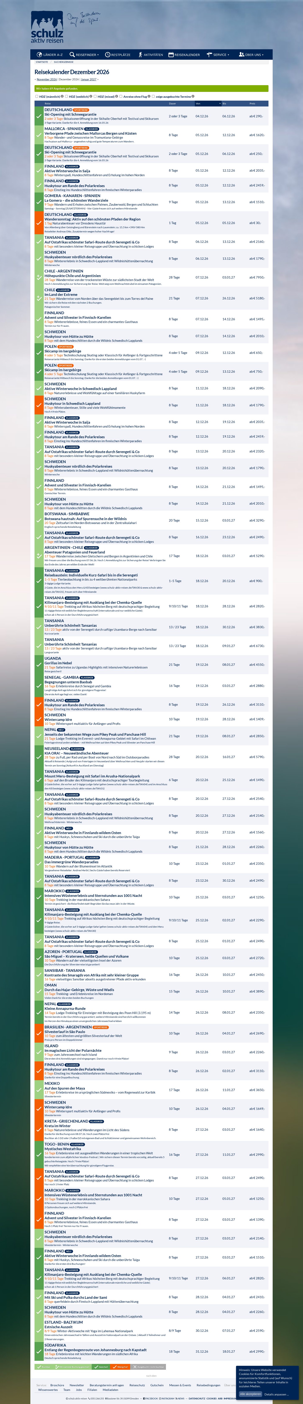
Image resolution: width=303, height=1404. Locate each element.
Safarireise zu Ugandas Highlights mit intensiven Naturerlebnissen (106, 664)
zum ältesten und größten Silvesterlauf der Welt (106, 1033)
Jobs (79, 1389)
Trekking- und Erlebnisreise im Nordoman (106, 991)
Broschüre (57, 1385)
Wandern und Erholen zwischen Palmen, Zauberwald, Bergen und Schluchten (106, 201)
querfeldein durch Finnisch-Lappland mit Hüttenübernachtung (106, 1296)
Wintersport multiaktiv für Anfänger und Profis (106, 719)
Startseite (42, 62)
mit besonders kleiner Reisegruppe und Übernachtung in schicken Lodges (106, 241)
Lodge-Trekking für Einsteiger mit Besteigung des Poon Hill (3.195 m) (106, 1011)
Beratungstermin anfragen (107, 1385)
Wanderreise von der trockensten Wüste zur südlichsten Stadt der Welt (106, 277)
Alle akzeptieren (250, 1394)
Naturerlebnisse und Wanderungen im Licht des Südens (106, 1129)
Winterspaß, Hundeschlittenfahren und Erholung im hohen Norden (106, 170)
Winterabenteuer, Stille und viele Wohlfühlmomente (106, 404)
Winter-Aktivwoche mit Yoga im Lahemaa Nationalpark (106, 1330)
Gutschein (157, 1385)
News (181, 1398)
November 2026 (47, 79)
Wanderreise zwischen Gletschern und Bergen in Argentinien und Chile (106, 555)
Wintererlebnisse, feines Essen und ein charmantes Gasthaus (106, 318)
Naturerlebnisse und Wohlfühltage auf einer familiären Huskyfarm (106, 388)
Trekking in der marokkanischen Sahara (106, 897)
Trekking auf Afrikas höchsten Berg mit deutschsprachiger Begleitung (106, 605)
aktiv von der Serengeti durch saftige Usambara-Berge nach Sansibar (106, 626)
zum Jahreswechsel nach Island (106, 1051)
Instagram (168, 1398)
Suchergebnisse (63, 62)
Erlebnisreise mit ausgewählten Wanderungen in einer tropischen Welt (106, 1154)
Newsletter (77, 1385)
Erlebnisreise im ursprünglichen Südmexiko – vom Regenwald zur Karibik (106, 1089)
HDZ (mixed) (106, 96)
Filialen (92, 1389)
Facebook (152, 1398)
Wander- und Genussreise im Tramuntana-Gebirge (106, 134)
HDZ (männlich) (49, 96)
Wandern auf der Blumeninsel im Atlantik (106, 863)
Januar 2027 (88, 79)
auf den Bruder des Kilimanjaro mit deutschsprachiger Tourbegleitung (106, 779)
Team (66, 1389)
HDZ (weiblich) (78, 96)
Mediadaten (110, 1389)
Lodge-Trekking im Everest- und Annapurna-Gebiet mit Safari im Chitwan (106, 735)
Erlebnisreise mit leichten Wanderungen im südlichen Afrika (106, 1351)
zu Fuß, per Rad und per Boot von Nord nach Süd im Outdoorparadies (106, 756)
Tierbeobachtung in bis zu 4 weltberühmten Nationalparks (106, 580)
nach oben (151, 1375)
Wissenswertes (48, 1389)
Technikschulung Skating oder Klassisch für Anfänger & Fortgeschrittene (106, 352)
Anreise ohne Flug (134, 96)
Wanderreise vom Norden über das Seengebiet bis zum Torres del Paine (106, 297)
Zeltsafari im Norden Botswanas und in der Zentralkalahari (106, 519)
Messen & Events (180, 1385)
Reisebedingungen (208, 1385)
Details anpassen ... (276, 1394)
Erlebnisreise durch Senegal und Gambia (106, 685)
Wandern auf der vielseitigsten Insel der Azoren (106, 957)
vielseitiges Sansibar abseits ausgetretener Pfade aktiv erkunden (106, 974)
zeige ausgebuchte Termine (173, 96)
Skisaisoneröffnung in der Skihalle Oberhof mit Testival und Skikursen (106, 115)
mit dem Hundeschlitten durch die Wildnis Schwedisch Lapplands (106, 335)
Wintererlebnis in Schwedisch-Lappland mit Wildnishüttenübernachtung (106, 258)
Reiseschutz (137, 1385)
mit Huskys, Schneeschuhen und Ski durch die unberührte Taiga (106, 832)
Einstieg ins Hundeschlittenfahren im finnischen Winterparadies (106, 185)
